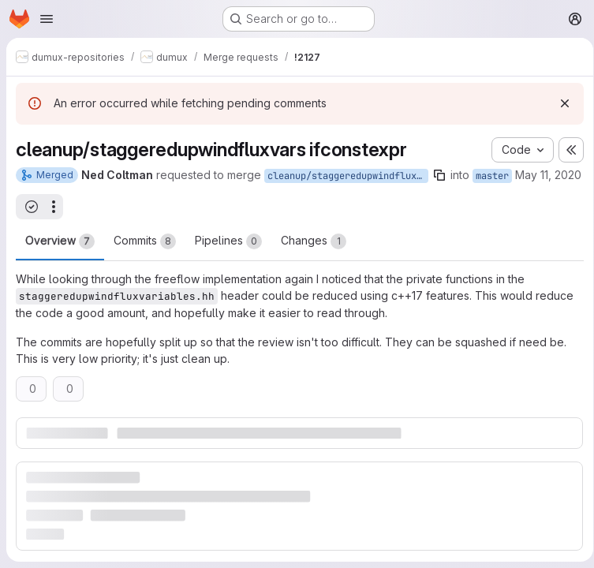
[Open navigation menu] (46, 19)
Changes (313, 258)
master (492, 176)
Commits (145, 258)
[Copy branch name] (439, 175)
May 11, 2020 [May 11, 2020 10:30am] (49, 193)
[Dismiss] (559, 103)
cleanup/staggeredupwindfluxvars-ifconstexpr (347, 176)
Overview (60, 258)
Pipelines (228, 258)
